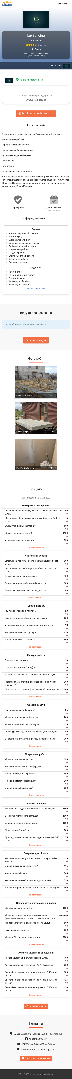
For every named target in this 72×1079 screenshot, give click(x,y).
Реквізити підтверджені (29, 80)
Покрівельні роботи (17, 249)
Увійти (63, 3)
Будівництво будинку (18, 240)
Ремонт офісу (14, 236)
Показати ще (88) (36, 288)
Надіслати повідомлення (36, 113)
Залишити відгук (36, 340)
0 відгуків (42, 45)
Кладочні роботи (15, 252)
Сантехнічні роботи (17, 259)
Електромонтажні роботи (20, 256)
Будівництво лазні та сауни (21, 246)
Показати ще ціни (36, 547)
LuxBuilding (60, 65)
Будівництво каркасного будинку (24, 243)
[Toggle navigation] (5, 65)
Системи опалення (16, 262)
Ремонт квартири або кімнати (22, 233)
